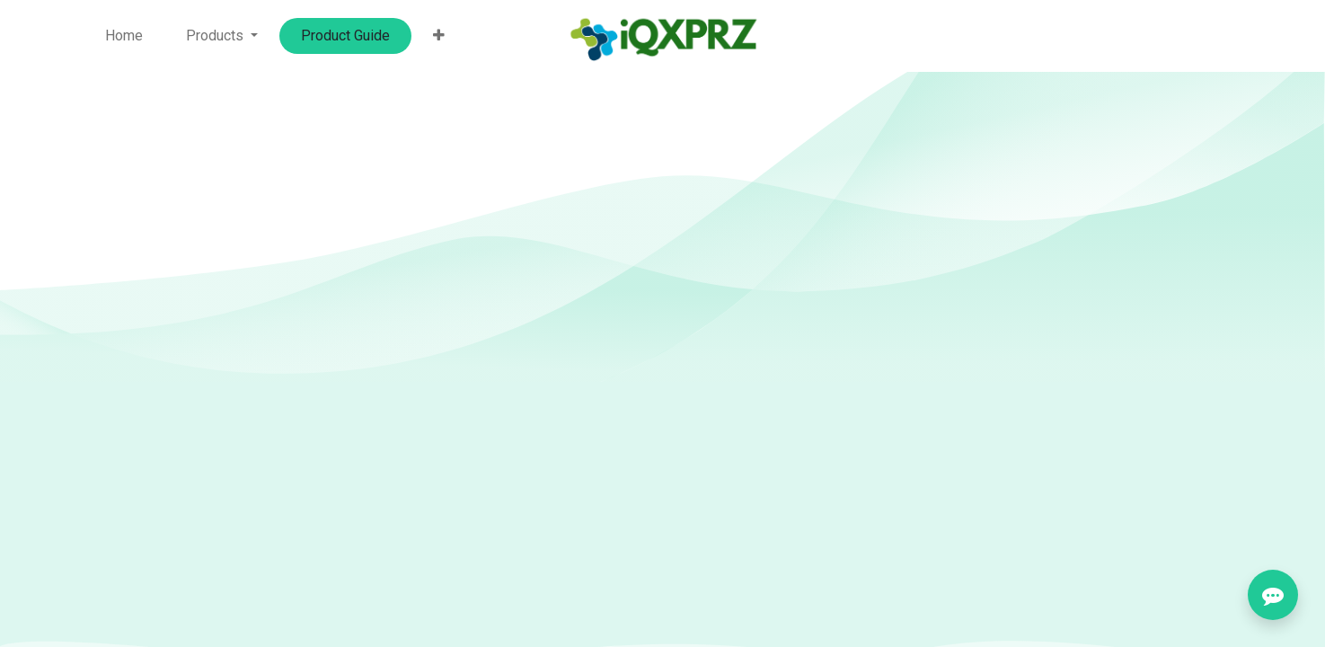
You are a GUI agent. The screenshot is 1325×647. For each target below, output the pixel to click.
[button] (438, 36)
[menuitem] (124, 36)
